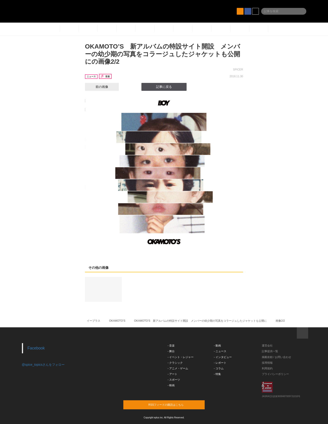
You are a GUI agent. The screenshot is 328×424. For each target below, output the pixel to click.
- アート (172, 374)
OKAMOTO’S (117, 320)
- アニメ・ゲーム (178, 368)
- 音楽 (171, 345)
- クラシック (175, 362)
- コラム (219, 368)
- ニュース (220, 351)
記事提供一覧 (270, 351)
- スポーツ (174, 379)
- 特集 (217, 374)
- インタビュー (223, 357)
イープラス (93, 320)
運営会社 (267, 345)
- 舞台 (171, 351)
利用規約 (267, 368)
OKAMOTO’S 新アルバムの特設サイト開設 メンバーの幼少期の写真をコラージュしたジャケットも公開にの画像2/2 (162, 54)
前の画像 (97, 87)
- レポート (220, 362)
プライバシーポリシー (275, 374)
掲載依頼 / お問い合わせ (276, 357)
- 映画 (171, 385)
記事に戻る (164, 87)
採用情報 (267, 362)
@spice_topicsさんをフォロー (43, 364)
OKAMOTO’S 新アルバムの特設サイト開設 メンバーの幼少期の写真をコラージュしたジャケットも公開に (200, 320)
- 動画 (217, 345)
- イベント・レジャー (181, 357)
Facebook (36, 348)
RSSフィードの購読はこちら (172, 404)
